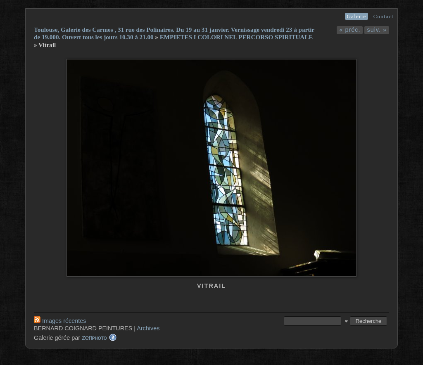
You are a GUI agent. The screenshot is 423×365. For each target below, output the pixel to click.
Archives (148, 328)
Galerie (356, 16)
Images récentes (60, 321)
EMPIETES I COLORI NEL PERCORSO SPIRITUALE (236, 37)
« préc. (349, 29)
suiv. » (377, 29)
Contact (383, 16)
